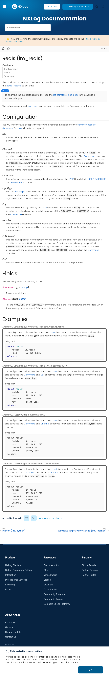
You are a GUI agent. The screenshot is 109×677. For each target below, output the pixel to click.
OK (90, 669)
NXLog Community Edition (18, 570)
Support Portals (13, 632)
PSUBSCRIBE (17, 182)
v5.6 (103, 48)
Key (42, 374)
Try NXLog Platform (75, 7)
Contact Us (10, 637)
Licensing (10, 584)
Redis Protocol (14, 85)
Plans (8, 589)
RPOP (91, 178)
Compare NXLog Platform (57, 604)
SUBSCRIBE (100, 178)
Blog (46, 570)
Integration (10, 575)
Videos (47, 579)
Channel (45, 423)
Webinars (48, 584)
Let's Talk (52, 7)
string (25, 287)
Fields (7, 72)
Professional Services (16, 579)
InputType (20, 191)
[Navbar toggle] (3, 49)
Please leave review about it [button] (50, 518)
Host (20, 128)
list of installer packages (65, 94)
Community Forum (53, 599)
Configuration (11, 69)
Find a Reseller (89, 565)
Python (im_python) (14, 530)
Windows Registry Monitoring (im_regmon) (82, 530)
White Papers (50, 575)
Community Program (54, 594)
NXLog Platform (13, 565)
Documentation (51, 565)
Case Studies (50, 589)
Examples (9, 76)
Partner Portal (89, 575)
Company (10, 622)
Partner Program (90, 570)
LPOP (71, 178)
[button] (7, 6)
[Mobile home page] (8, 48)
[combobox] (28, 27)
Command (89, 156)
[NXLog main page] (20, 7)
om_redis (33, 105)
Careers (9, 627)
